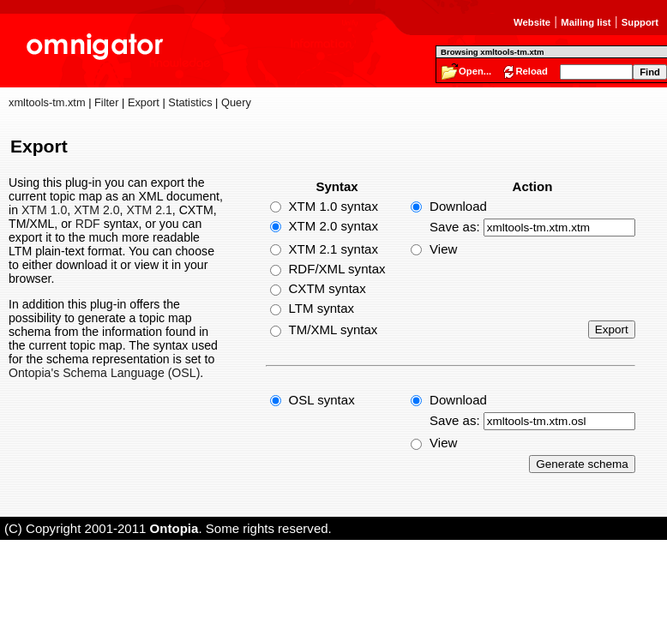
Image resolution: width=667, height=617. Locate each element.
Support (640, 22)
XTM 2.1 (148, 210)
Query (236, 102)
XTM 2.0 (96, 210)
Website (532, 22)
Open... (475, 71)
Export (143, 102)
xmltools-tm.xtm (47, 102)
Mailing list (585, 22)
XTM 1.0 (44, 210)
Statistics (190, 102)
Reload (531, 71)
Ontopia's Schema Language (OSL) (104, 373)
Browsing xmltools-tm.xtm (492, 52)
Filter (106, 102)
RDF (87, 224)
